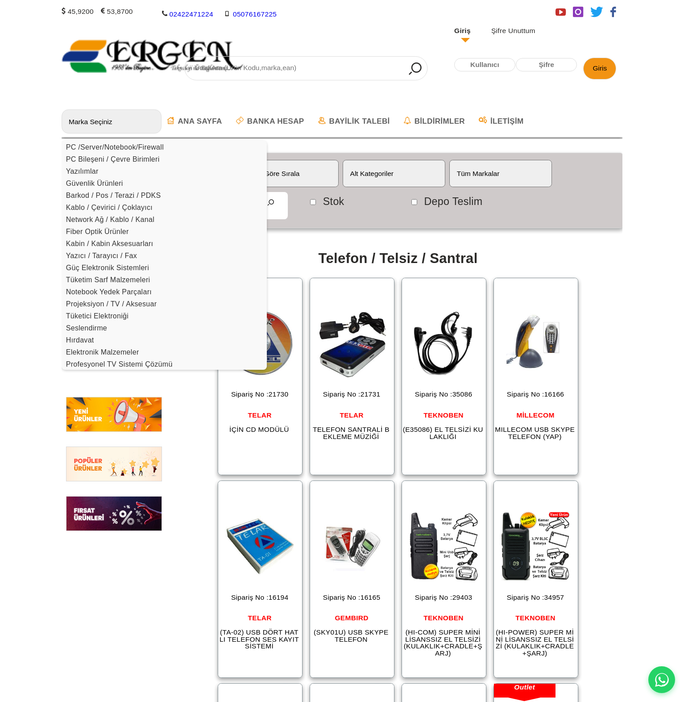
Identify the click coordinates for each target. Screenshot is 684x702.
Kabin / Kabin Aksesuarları (109, 243)
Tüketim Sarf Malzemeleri (108, 280)
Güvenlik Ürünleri (94, 183)
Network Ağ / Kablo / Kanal (110, 219)
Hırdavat (80, 340)
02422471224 (191, 13)
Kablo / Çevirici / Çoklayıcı (109, 207)
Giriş (462, 30)
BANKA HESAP (270, 121)
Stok (333, 201)
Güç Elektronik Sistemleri (107, 268)
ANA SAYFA (194, 121)
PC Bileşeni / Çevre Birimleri (113, 159)
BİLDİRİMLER (434, 121)
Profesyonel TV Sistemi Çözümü (119, 364)
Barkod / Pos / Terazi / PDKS (113, 195)
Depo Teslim (453, 201)
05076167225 (255, 13)
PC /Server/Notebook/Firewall (115, 147)
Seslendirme (86, 328)
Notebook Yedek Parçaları (109, 292)
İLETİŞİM (501, 121)
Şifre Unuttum (513, 30)
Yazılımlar (82, 171)
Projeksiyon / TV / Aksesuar (111, 304)
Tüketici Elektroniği (97, 316)
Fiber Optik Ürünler (97, 231)
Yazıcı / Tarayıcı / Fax (101, 255)
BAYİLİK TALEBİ (354, 121)
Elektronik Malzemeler (102, 352)
